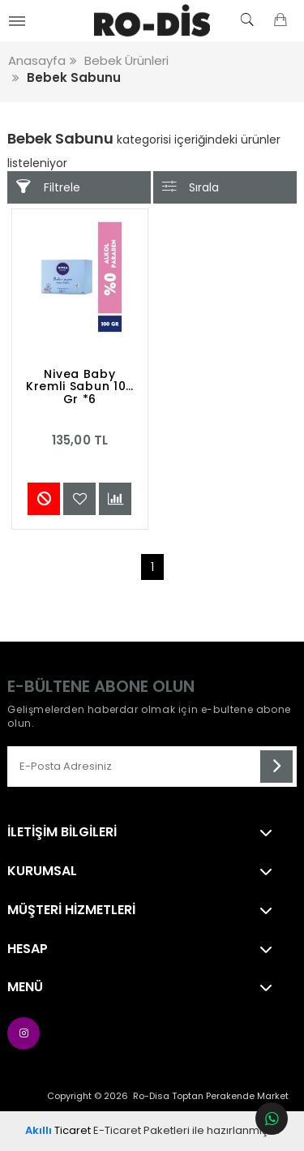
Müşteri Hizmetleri (71, 910)
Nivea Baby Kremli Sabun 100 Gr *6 (80, 387)
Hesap (27, 949)
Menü (25, 987)
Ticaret (58, 1130)
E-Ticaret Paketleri (141, 1130)
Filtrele (47, 187)
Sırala (190, 187)
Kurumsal (42, 871)
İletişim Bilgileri (62, 832)
